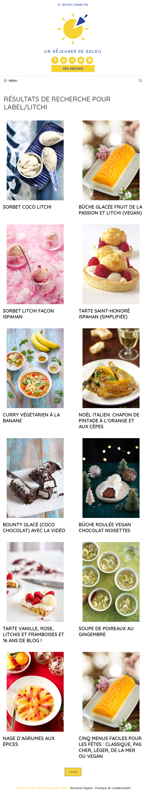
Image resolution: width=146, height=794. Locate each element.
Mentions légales (81, 788)
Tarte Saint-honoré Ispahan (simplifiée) (104, 314)
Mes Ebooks (73, 68)
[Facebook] (55, 60)
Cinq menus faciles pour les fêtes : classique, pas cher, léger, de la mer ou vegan (110, 747)
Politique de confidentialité (113, 788)
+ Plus (73, 772)
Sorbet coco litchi (27, 207)
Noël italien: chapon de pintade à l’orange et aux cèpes (109, 421)
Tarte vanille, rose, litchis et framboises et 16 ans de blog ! (33, 634)
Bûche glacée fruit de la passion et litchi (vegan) (110, 210)
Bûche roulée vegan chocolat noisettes (105, 527)
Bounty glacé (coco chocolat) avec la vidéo (34, 527)
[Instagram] (72, 60)
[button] (140, 80)
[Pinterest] (81, 60)
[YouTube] (63, 60)
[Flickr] (89, 60)
